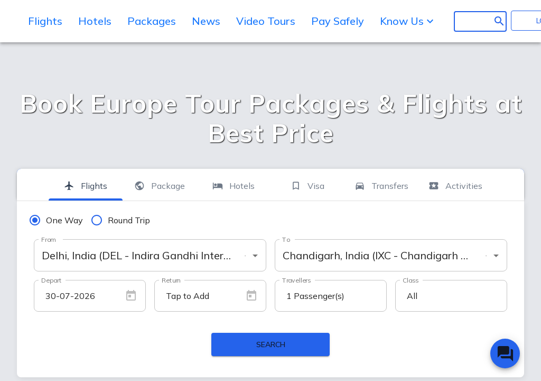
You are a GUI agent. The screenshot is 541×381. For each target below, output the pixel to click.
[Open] (255, 255)
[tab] (86, 185)
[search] (472, 21)
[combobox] (150, 255)
